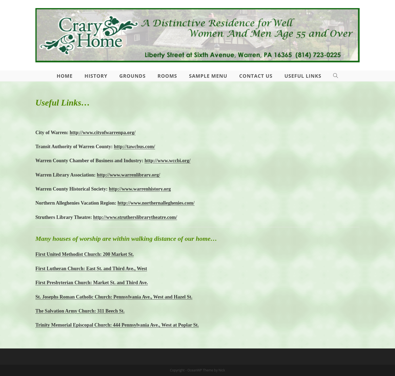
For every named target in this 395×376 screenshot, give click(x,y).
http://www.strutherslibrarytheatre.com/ (135, 217)
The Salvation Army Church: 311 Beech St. (80, 311)
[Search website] (335, 75)
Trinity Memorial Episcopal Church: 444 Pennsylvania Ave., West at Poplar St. (117, 325)
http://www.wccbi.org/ (167, 160)
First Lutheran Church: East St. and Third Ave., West (91, 268)
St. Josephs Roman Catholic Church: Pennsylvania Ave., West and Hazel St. (113, 297)
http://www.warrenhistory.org (140, 189)
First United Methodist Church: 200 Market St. (84, 254)
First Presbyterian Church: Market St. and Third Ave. (91, 282)
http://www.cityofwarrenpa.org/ (103, 132)
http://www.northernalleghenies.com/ (156, 203)
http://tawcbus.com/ (134, 146)
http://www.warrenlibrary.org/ (128, 175)
